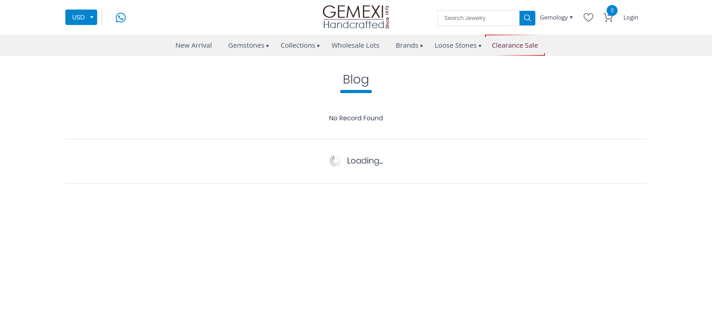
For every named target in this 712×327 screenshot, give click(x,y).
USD (78, 17)
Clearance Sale (515, 45)
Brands (407, 45)
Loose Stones (456, 45)
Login (630, 17)
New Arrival (193, 45)
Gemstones (246, 45)
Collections (298, 45)
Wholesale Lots (355, 45)
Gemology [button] (554, 17)
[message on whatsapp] (121, 16)
